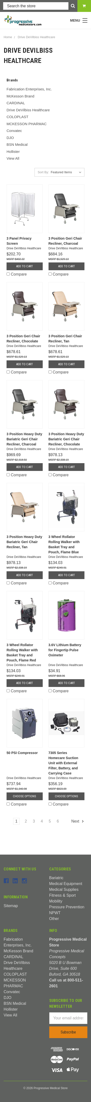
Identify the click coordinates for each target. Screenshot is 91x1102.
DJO (10, 138)
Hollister (13, 151)
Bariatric (56, 878)
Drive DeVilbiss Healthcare (28, 110)
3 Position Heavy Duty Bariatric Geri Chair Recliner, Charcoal (24, 439)
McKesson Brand (20, 96)
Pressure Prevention (66, 907)
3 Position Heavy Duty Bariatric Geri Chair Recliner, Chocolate (66, 439)
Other (54, 919)
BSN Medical (17, 144)
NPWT (55, 913)
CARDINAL (16, 103)
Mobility (55, 901)
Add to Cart (24, 266)
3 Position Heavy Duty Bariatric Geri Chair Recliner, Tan (24, 542)
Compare (17, 274)
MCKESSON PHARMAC (27, 124)
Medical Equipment (65, 884)
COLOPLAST (17, 117)
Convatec (14, 131)
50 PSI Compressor (22, 753)
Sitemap (11, 906)
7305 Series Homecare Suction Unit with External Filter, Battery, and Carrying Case (63, 763)
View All (13, 158)
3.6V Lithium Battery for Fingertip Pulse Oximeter (65, 650)
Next (77, 821)
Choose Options (24, 796)
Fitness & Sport (62, 895)
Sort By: (43, 172)
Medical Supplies (64, 889)
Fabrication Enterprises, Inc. (29, 89)
